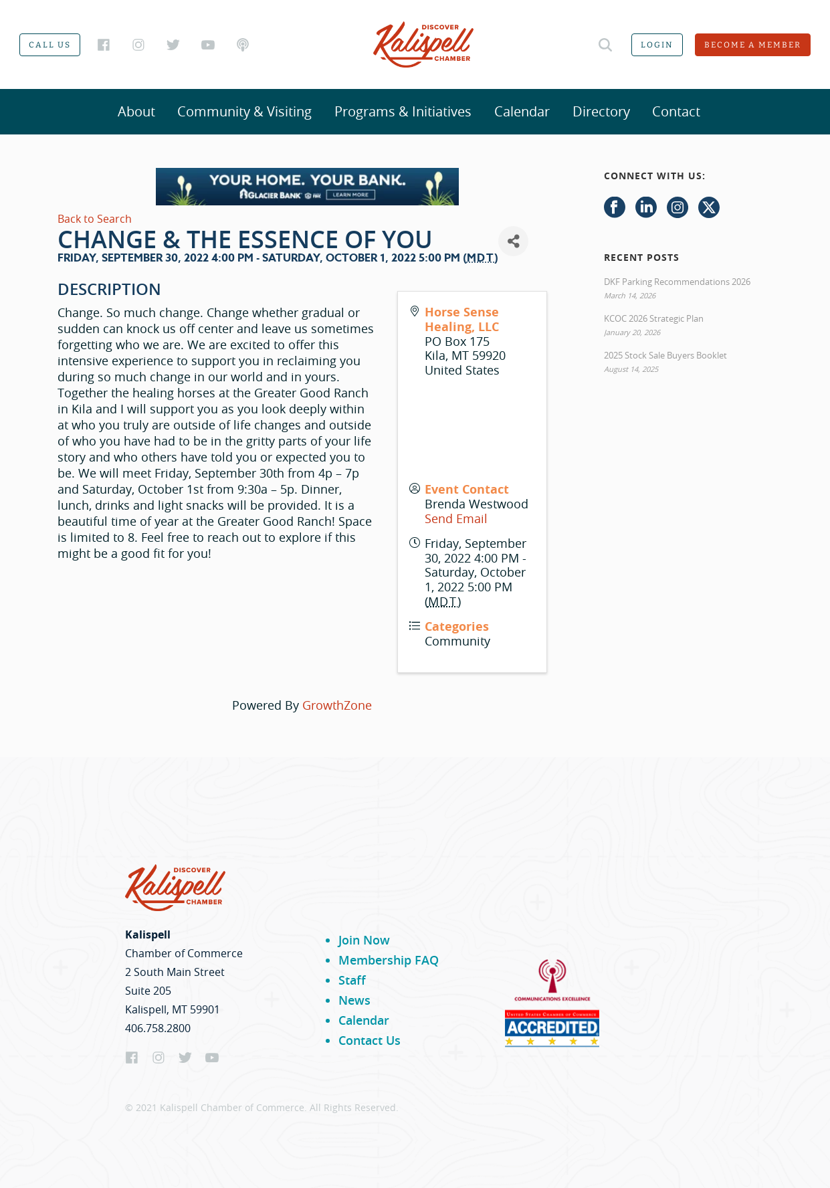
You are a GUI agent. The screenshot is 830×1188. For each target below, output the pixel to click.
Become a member (752, 45)
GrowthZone (337, 705)
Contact (676, 111)
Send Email (456, 518)
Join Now (364, 940)
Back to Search (95, 218)
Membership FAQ (388, 960)
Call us (50, 45)
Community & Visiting (244, 111)
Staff (352, 980)
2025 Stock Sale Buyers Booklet (665, 355)
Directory (601, 111)
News (354, 1000)
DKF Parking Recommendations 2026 (677, 282)
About (136, 111)
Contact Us (369, 1040)
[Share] (513, 241)
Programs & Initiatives (403, 111)
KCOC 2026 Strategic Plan (654, 318)
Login (657, 45)
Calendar (522, 111)
